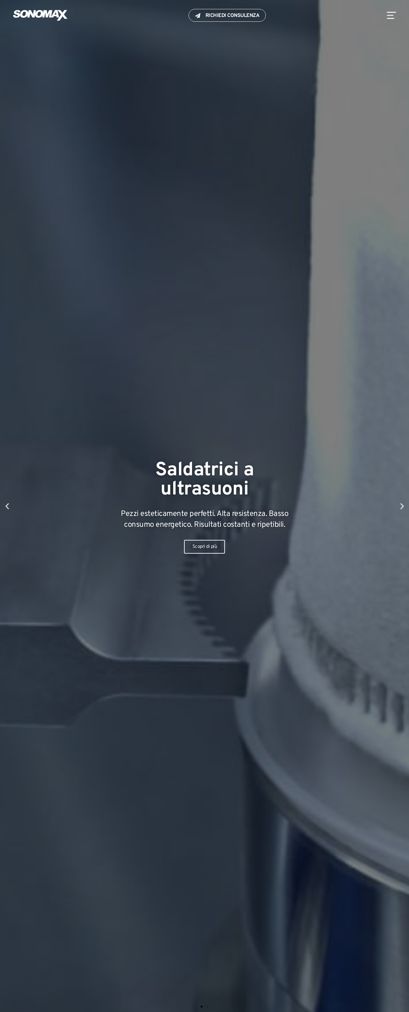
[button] (7, 506)
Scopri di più (204, 547)
